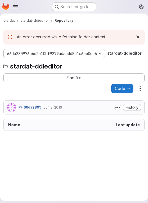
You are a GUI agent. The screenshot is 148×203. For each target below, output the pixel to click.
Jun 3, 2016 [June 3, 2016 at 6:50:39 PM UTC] (53, 107)
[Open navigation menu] (15, 6)
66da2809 (29, 107)
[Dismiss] (138, 37)
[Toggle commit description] (117, 107)
